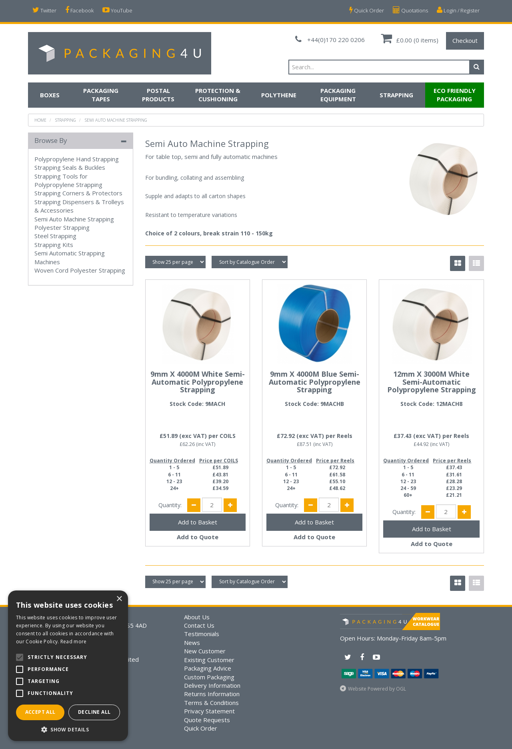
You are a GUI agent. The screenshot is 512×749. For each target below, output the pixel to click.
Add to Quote (197, 537)
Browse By (50, 140)
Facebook (79, 10)
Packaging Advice (207, 668)
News (192, 643)
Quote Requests (207, 720)
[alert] (68, 665)
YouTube (117, 10)
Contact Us (199, 625)
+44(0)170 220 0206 (330, 40)
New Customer (205, 651)
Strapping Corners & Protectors (78, 193)
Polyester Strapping (62, 227)
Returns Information (212, 694)
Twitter (44, 10)
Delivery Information (212, 685)
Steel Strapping (55, 236)
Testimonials (201, 634)
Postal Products (158, 94)
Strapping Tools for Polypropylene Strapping (68, 180)
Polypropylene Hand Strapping (76, 159)
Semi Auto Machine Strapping (116, 120)
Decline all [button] (94, 712)
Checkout (465, 40)
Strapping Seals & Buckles (69, 167)
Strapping (396, 95)
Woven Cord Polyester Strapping (79, 270)
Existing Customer (209, 660)
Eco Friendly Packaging (455, 94)
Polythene (278, 95)
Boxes (50, 95)
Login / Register (458, 10)
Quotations (410, 10)
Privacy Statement (209, 711)
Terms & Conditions (211, 703)
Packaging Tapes (100, 94)
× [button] (119, 599)
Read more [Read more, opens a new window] (73, 641)
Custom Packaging (209, 677)
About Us (197, 617)
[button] (68, 729)
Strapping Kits (53, 245)
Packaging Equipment (338, 94)
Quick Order (366, 10)
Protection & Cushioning (217, 94)
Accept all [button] (40, 712)
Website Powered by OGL (377, 688)
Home (40, 120)
